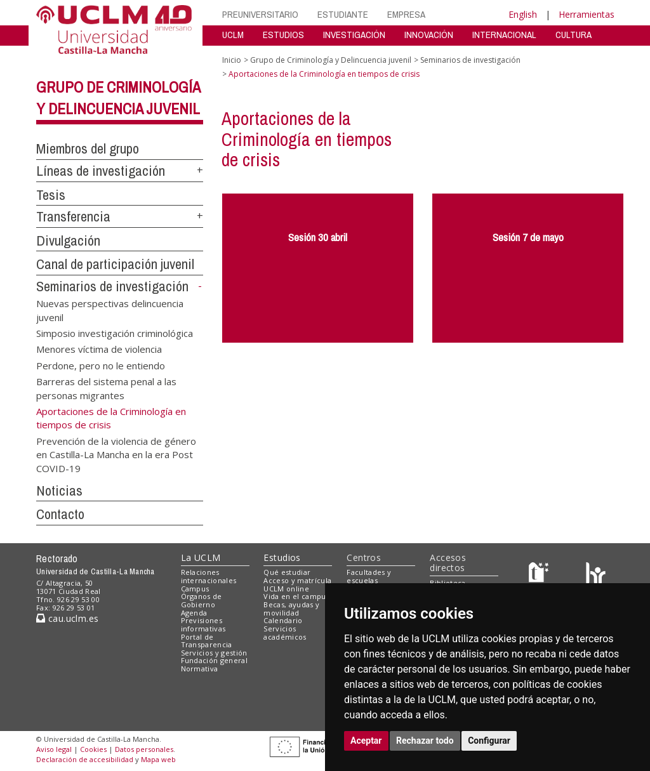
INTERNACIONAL (504, 34)
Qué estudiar (286, 572)
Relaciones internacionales (209, 576)
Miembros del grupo (87, 148)
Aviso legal (54, 749)
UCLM (233, 34)
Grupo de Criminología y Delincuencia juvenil (330, 60)
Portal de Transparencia (206, 641)
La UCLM (201, 557)
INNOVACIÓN (428, 34)
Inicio (231, 60)
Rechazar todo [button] (425, 740)
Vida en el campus (296, 596)
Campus (195, 588)
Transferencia (73, 216)
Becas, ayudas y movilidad (291, 608)
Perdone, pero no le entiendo (100, 365)
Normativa (199, 668)
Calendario (282, 620)
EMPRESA (406, 14)
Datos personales (144, 749)
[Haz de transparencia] (540, 575)
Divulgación (68, 240)
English (522, 14)
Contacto (60, 514)
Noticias (59, 490)
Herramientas (586, 14)
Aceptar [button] (366, 740)
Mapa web (158, 759)
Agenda (194, 612)
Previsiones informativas (203, 624)
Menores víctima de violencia (99, 349)
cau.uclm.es (67, 618)
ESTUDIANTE (342, 14)
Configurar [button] (489, 740)
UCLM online (286, 588)
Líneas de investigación (100, 170)
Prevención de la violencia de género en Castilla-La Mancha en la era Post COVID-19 (116, 454)
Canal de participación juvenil (115, 263)
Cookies (93, 749)
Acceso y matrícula (297, 580)
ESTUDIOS (283, 34)
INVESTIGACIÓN (354, 34)
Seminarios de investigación (112, 286)
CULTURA (573, 34)
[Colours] (595, 575)
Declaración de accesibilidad (84, 759)
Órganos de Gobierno (201, 600)
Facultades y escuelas (369, 576)
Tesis (50, 194)
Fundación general (214, 660)
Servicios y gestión (214, 652)
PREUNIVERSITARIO (260, 14)
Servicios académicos (284, 633)
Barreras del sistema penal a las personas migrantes (106, 388)
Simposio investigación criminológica (114, 332)
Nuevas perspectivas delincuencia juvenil (109, 310)
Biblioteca (447, 583)
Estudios (281, 557)
